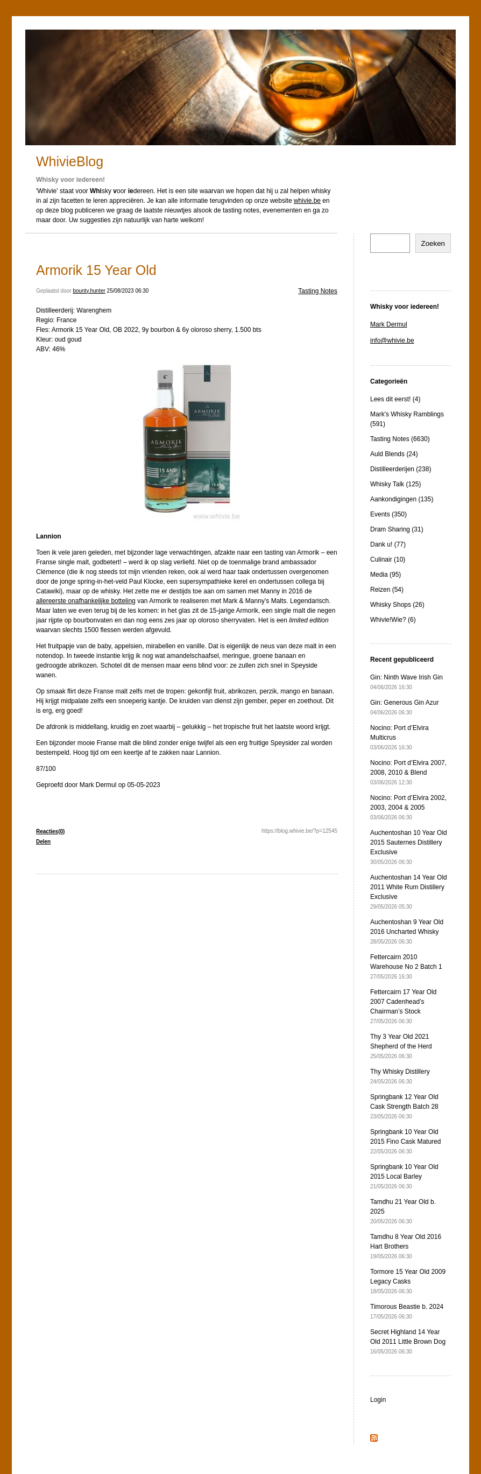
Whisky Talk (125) (395, 484)
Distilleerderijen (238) (400, 469)
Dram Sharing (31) (396, 529)
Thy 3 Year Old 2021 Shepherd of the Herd (401, 1046)
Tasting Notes (317, 291)
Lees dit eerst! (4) (395, 399)
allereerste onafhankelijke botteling (86, 601)
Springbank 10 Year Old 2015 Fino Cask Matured (405, 1141)
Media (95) (385, 574)
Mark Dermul (388, 324)
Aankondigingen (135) (401, 499)
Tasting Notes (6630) (400, 439)
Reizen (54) (387, 589)
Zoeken (433, 243)
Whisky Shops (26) (397, 604)
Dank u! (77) (388, 544)
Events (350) (388, 514)
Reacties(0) (50, 831)
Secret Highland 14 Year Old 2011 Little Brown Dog (407, 1341)
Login (378, 1400)
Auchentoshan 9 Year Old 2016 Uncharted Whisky (406, 931)
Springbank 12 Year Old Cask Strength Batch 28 (404, 1106)
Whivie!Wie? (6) (393, 619)
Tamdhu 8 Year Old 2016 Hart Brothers (405, 1246)
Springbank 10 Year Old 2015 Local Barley (404, 1176)
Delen (43, 842)
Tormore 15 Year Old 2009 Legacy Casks (407, 1281)
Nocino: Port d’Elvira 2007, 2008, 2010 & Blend (408, 772)
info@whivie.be (392, 340)
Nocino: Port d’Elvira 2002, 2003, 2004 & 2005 (408, 807)
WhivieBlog (69, 161)
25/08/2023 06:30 (128, 291)
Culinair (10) (387, 559)
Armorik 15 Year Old (96, 270)
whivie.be (307, 200)
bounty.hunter (89, 291)
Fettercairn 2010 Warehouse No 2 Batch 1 (406, 966)
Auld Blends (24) (394, 454)
